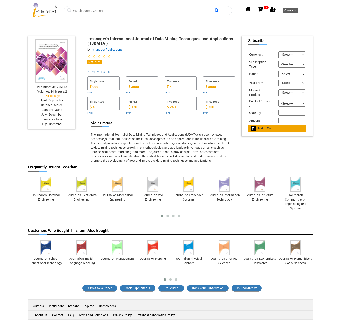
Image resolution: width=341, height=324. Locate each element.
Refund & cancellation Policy (156, 315)
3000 (134, 87)
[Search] (143, 10)
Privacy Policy (122, 315)
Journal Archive (246, 288)
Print (90, 92)
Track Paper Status (137, 288)
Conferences (107, 306)
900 (94, 87)
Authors (39, 306)
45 (93, 107)
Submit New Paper (99, 288)
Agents (89, 306)
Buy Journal (171, 288)
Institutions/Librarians (64, 306)
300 (210, 107)
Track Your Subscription (208, 288)
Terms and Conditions (93, 315)
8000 (211, 87)
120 (133, 107)
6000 (172, 87)
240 (171, 107)
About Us (41, 315)
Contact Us (290, 10)
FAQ (71, 315)
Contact (57, 315)
